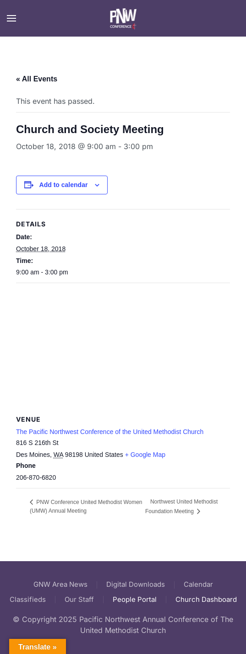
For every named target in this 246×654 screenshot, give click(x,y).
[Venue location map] (123, 349)
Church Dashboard (206, 599)
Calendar (198, 584)
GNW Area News (60, 584)
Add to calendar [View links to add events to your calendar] (63, 184)
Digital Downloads (135, 584)
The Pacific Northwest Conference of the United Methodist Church (109, 431)
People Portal (135, 599)
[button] (11, 18)
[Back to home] (123, 18)
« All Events (36, 79)
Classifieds (28, 599)
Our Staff (79, 599)
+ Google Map (145, 454)
